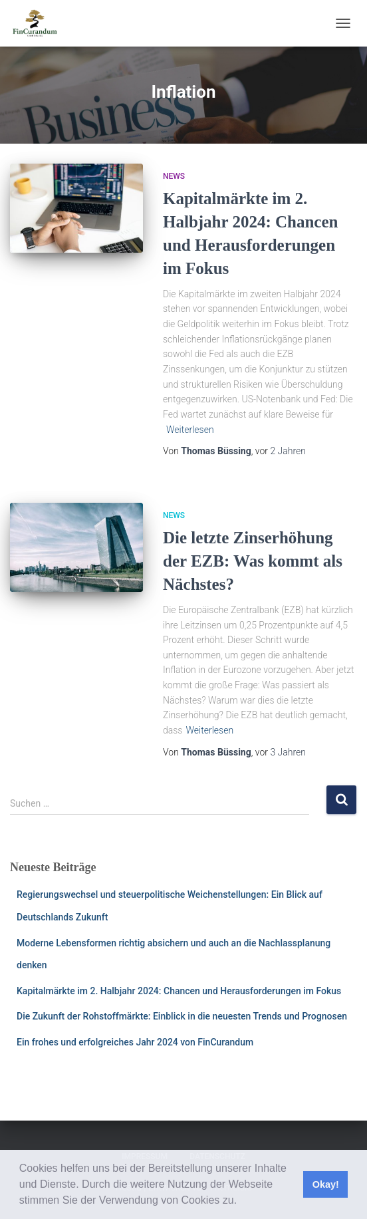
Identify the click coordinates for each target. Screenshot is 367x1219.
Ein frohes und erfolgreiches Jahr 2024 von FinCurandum (135, 1042)
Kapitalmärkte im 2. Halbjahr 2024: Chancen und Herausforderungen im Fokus (179, 991)
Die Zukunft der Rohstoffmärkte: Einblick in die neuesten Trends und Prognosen (182, 1016)
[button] (242, 1202)
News (174, 176)
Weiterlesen (190, 429)
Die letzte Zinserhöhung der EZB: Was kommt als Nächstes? (252, 561)
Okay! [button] (325, 1184)
